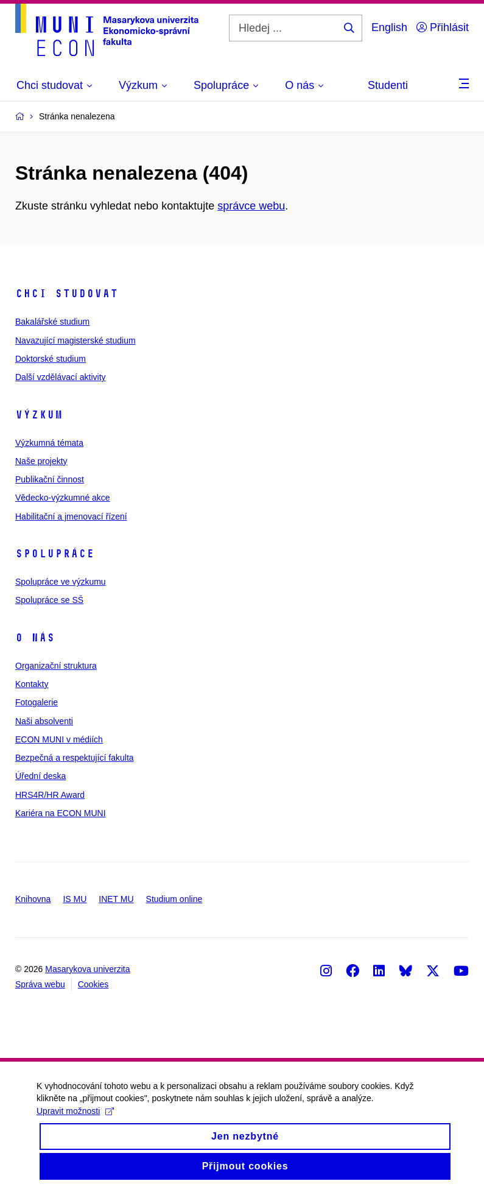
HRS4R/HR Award (50, 795)
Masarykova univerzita (87, 969)
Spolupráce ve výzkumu (60, 582)
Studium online (174, 899)
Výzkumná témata (49, 443)
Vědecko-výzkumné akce (62, 497)
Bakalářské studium (52, 321)
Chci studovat (66, 293)
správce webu (251, 206)
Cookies (93, 984)
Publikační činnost (49, 479)
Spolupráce (54, 553)
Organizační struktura (56, 666)
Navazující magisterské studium (75, 340)
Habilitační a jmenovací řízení (71, 516)
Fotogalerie (36, 702)
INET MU (116, 899)
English (389, 27)
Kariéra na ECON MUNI (60, 813)
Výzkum (39, 414)
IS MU (74, 899)
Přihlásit (442, 27)
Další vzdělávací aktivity (60, 377)
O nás (35, 637)
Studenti (388, 85)
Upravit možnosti (75, 1120)
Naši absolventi (44, 721)
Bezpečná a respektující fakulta (74, 758)
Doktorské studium (50, 359)
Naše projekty (41, 461)
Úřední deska (40, 776)
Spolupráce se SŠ (49, 600)
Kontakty (31, 684)
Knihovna (33, 899)
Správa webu (40, 984)
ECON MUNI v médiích (59, 739)
